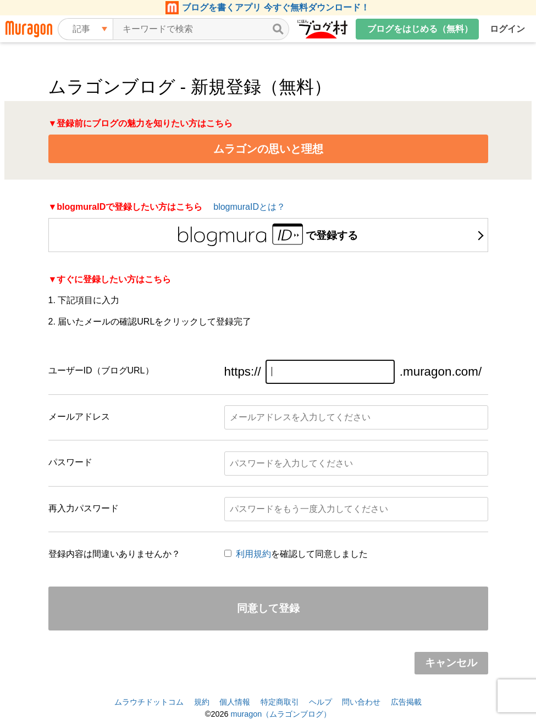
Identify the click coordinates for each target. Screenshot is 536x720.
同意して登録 (268, 608)
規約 (201, 701)
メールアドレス (79, 416)
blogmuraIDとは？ (249, 206)
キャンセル (451, 662)
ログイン (507, 29)
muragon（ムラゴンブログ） (280, 714)
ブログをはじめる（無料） (420, 29)
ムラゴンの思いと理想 (268, 149)
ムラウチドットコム (149, 701)
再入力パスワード (83, 508)
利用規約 (253, 554)
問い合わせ (361, 701)
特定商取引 (280, 701)
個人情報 (234, 701)
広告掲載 (406, 701)
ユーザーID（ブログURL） (101, 370)
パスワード (70, 462)
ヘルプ (320, 701)
